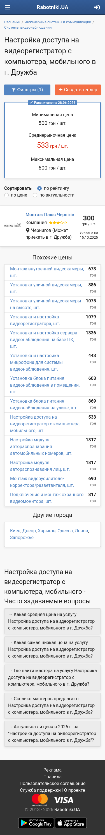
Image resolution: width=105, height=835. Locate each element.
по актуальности (56, 195)
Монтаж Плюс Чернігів (49, 214)
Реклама (52, 770)
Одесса (65, 530)
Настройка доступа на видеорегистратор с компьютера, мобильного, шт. (45, 423)
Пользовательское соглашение (53, 783)
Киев (15, 530)
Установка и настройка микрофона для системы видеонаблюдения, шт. (36, 362)
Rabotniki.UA (52, 7)
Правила (52, 776)
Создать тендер (78, 89)
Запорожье (22, 537)
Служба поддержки (40, 790)
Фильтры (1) (27, 89)
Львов (81, 530)
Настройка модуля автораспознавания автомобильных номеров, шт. (41, 446)
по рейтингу (56, 188)
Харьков (46, 530)
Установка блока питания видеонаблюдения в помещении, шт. (45, 385)
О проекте (74, 790)
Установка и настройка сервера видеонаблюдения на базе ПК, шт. (43, 339)
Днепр (29, 530)
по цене (19, 195)
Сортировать (18, 188)
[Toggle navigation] (7, 7)
